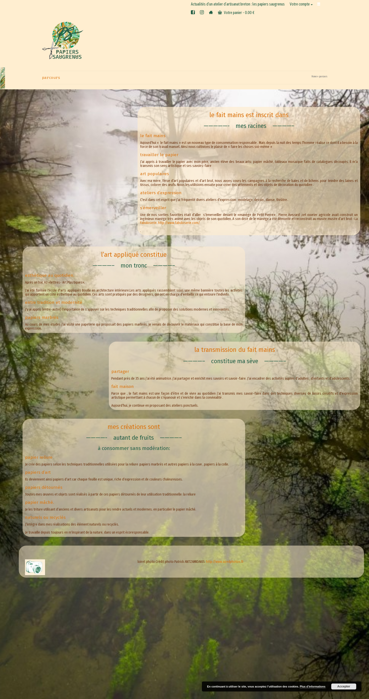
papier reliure (39, 457)
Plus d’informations (312, 686)
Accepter (343, 686)
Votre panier (236, 12)
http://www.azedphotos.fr (225, 561)
